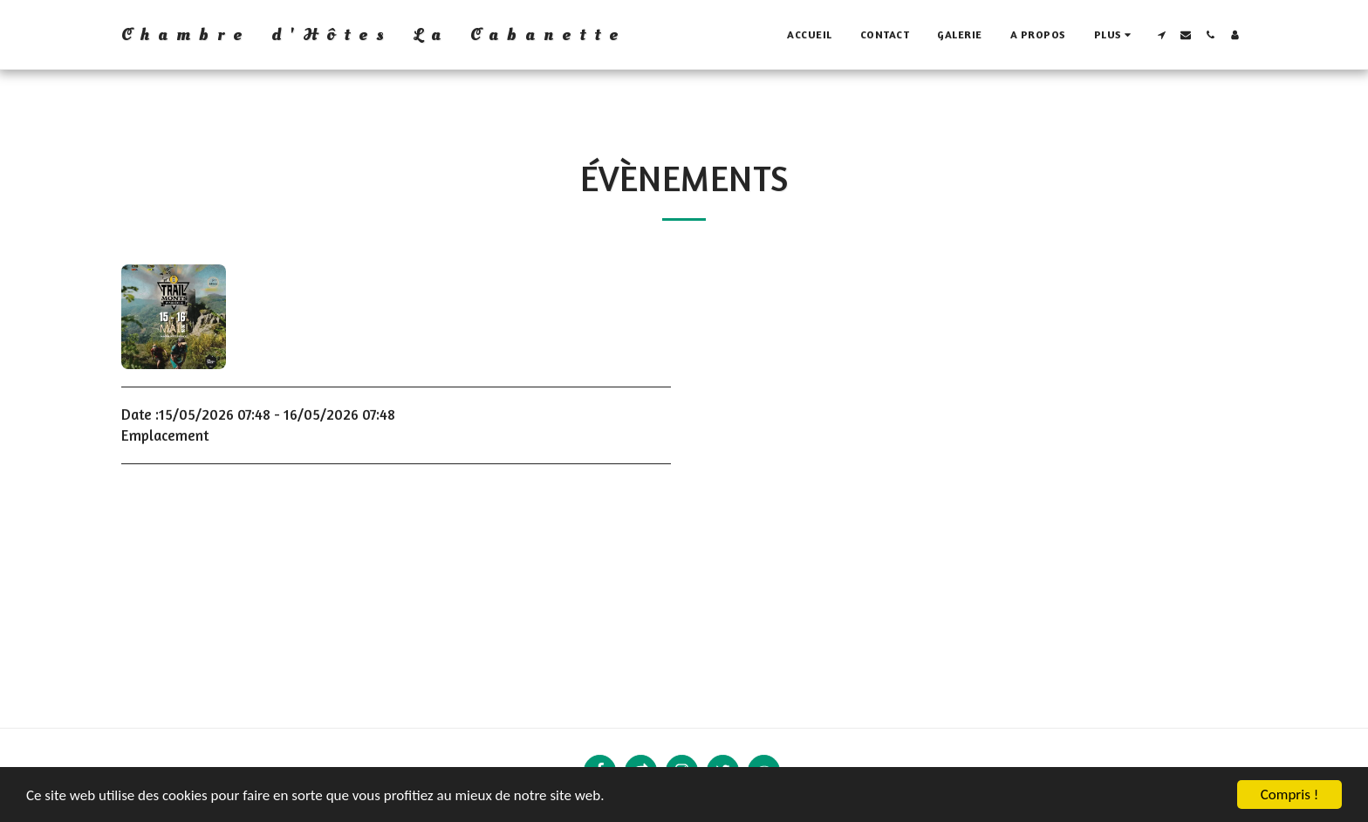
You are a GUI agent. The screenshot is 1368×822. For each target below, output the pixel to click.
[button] (1161, 35)
